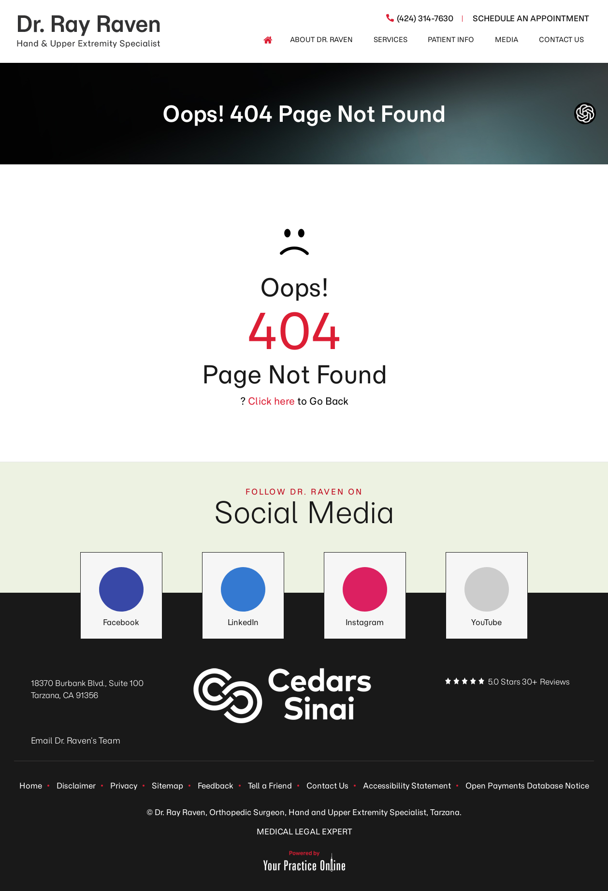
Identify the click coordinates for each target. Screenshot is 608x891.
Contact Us (327, 785)
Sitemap (167, 785)
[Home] (268, 40)
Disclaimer (76, 785)
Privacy (123, 785)
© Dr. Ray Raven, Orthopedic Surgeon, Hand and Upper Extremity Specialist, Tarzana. (304, 812)
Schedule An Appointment (531, 18)
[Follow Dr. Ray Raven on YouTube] (486, 590)
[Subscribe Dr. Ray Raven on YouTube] (552, 701)
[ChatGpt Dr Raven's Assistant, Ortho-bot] (585, 113)
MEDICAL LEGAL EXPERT (304, 831)
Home (30, 785)
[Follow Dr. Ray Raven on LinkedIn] (243, 590)
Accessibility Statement (407, 785)
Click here (271, 401)
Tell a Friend (270, 785)
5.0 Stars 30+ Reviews (528, 682)
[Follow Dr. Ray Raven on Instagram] (365, 590)
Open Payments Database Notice (527, 785)
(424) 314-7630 (425, 18)
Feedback (215, 785)
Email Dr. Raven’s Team (75, 740)
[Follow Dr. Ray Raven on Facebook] (121, 590)
